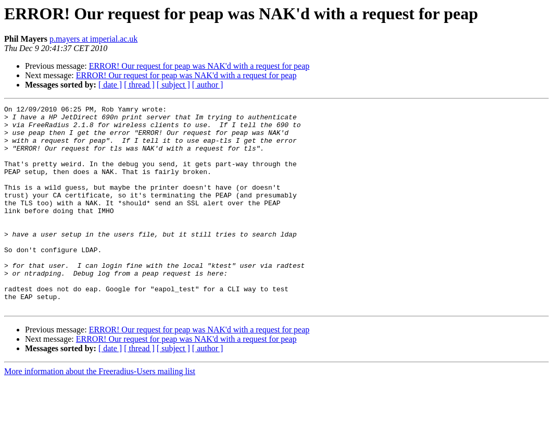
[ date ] (110, 84)
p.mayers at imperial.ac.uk (93, 38)
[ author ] (207, 84)
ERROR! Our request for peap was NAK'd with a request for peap (199, 65)
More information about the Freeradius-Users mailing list (99, 411)
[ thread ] (139, 84)
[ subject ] (173, 84)
